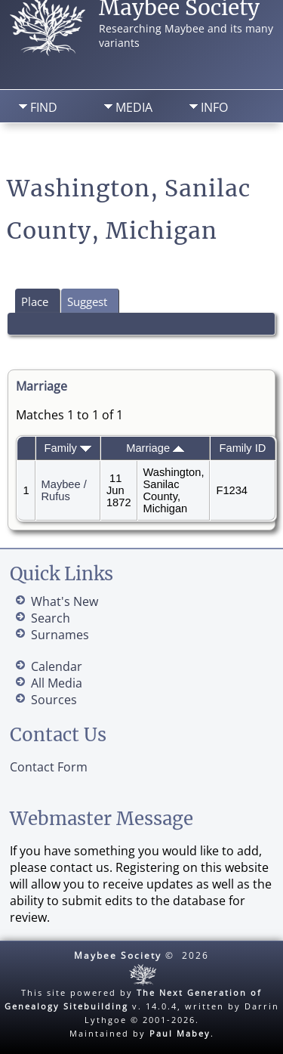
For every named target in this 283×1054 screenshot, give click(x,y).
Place (34, 301)
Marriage (155, 448)
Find (43, 107)
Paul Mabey (180, 1033)
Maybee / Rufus (64, 490)
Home (41, 147)
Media (133, 107)
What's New (64, 601)
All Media (56, 683)
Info (214, 107)
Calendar (56, 666)
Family (68, 448)
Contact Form (49, 767)
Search (119, 147)
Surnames (60, 634)
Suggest (87, 301)
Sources (54, 699)
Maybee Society (117, 955)
